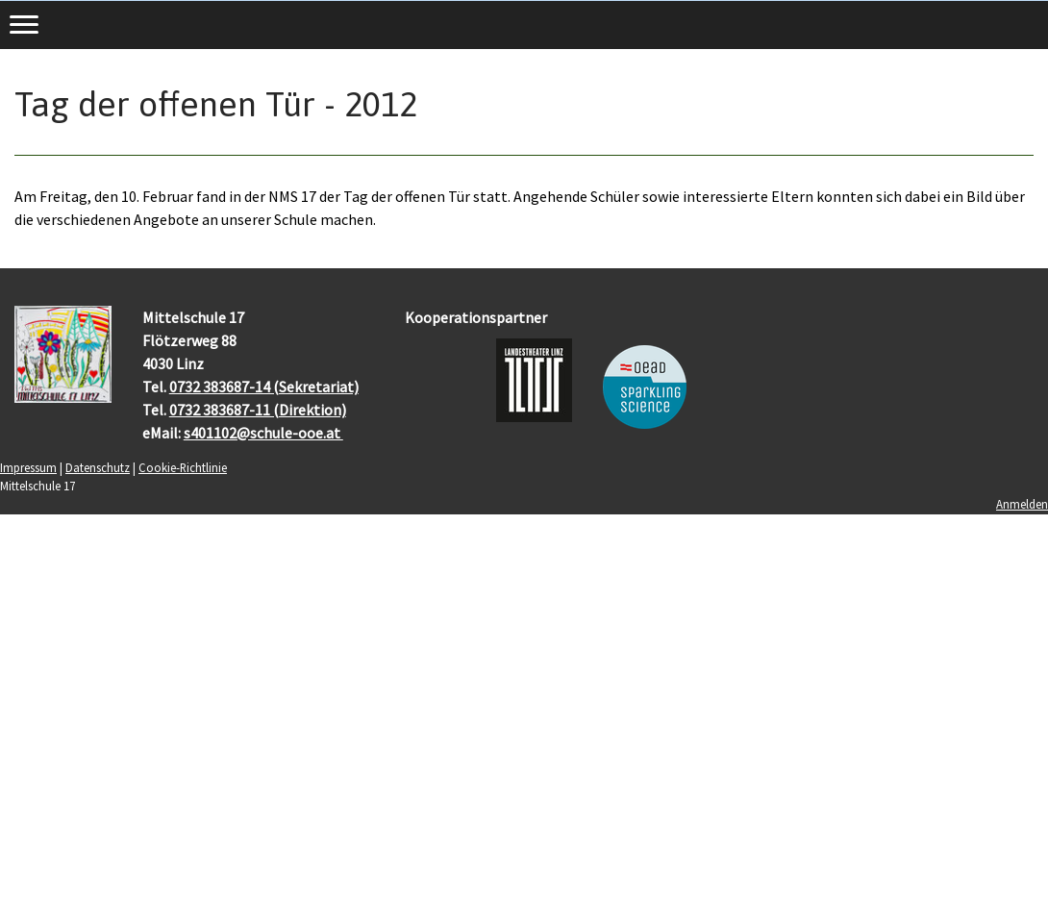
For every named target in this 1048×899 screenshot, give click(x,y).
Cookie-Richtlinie (182, 467)
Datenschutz (97, 467)
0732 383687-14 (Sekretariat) (264, 386)
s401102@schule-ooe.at (263, 432)
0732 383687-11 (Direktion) (257, 409)
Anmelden (1022, 504)
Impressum (28, 467)
